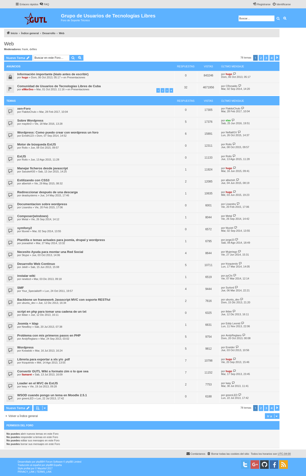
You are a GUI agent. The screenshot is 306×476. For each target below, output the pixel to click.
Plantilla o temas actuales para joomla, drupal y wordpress (61, 240)
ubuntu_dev (29, 302)
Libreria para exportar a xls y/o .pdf (43, 359)
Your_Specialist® (32, 290)
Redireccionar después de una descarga (47, 192)
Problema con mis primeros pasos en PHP (49, 335)
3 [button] (266, 58)
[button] (277, 58)
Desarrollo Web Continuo (36, 264)
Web (9, 43)
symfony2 (24, 228)
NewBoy (27, 326)
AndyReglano (30, 338)
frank (25, 49)
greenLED (28, 398)
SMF (20, 287)
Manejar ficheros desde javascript (42, 168)
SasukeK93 (28, 171)
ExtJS (21, 156)
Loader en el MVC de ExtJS (37, 383)
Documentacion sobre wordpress (42, 204)
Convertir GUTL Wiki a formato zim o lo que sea (52, 371)
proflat (27, 468)
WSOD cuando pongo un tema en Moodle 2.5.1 (52, 395)
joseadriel (27, 243)
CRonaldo (231, 86)
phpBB (39, 461)
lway (24, 386)
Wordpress (25, 347)
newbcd (26, 279)
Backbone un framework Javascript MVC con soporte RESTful (63, 299)
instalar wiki (26, 276)
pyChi (229, 275)
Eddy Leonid (233, 323)
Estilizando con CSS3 (33, 180)
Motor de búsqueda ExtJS (36, 144)
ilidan (25, 314)
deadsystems (29, 195)
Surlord (230, 287)
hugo (25, 77)
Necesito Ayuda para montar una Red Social (50, 252)
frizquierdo (232, 263)
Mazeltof (42, 468)
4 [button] (272, 58)
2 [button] (261, 58)
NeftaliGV (231, 132)
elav (228, 120)
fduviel (25, 231)
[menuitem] (44, 4)
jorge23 (230, 239)
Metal (25, 219)
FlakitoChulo (29, 111)
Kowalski (27, 350)
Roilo (25, 147)
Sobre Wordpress (30, 120)
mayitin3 (27, 123)
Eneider (230, 347)
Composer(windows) (32, 216)
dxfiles (33, 49)
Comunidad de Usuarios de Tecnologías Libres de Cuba (59, 86)
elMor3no (27, 89)
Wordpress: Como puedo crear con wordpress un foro (57, 132)
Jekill (24, 267)
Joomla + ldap (27, 323)
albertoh (26, 183)
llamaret (27, 374)
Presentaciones (76, 77)
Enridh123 (28, 135)
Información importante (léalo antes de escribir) (52, 74)
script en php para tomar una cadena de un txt (51, 311)
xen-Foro (24, 108)
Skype (25, 255)
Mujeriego (231, 251)
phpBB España (54, 465)
